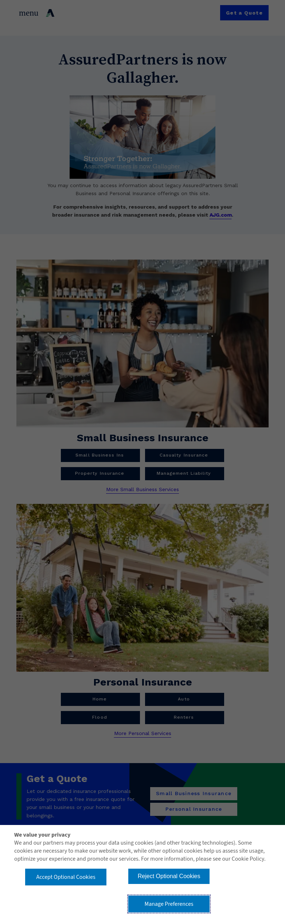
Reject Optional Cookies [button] (169, 876)
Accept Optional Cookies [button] (65, 877)
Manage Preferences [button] (169, 904)
